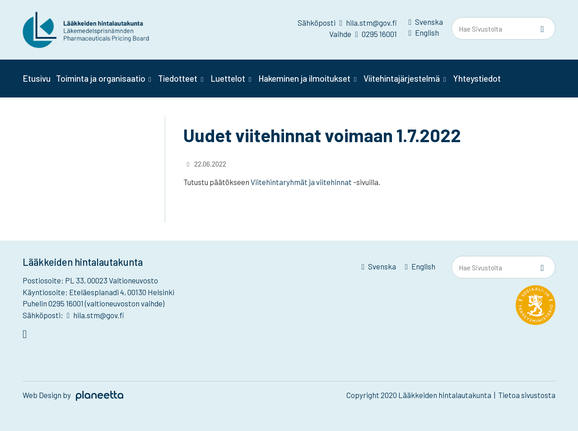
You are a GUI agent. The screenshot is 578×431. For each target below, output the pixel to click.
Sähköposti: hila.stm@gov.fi (73, 315)
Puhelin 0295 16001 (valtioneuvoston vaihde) (93, 303)
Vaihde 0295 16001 (362, 33)
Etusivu (37, 78)
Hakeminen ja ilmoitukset (304, 78)
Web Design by (73, 394)
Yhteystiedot (477, 78)
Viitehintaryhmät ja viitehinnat (301, 181)
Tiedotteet (177, 78)
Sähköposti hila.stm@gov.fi (347, 22)
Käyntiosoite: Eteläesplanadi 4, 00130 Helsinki (98, 292)
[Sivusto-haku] (542, 29)
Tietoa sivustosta (526, 394)
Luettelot (227, 78)
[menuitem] (426, 23)
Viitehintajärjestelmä (402, 78)
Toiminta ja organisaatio (100, 78)
